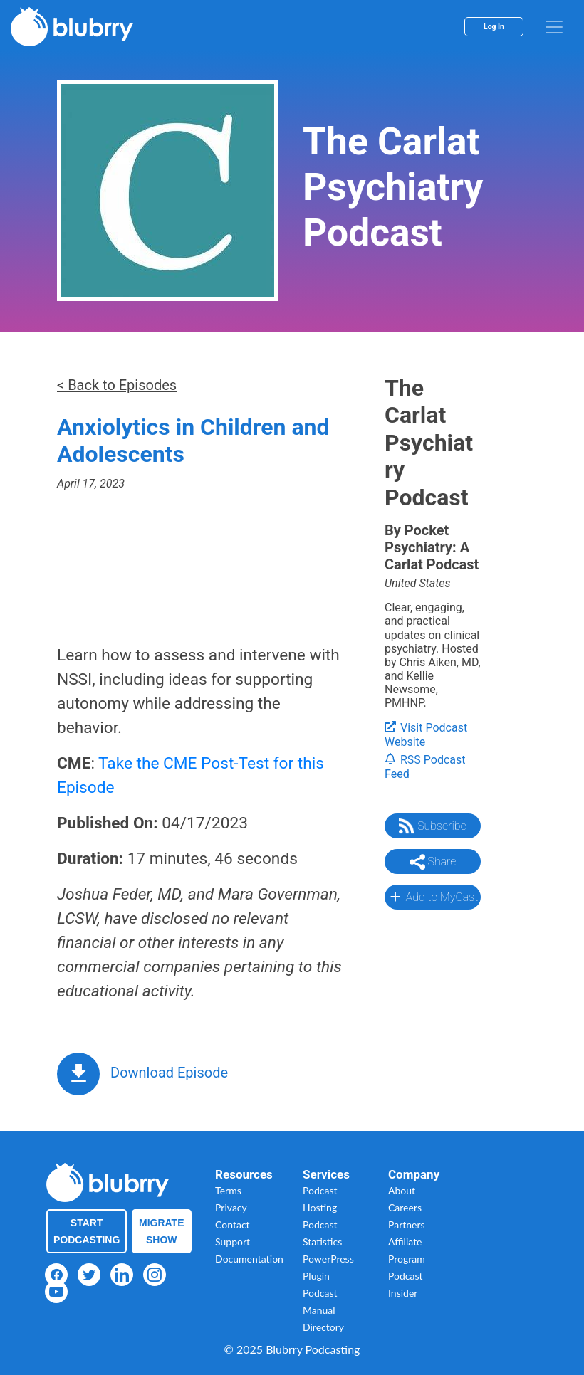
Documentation (249, 1259)
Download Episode (169, 1072)
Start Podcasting (86, 1231)
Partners (406, 1224)
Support (232, 1242)
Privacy (231, 1207)
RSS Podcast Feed (425, 767)
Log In (494, 26)
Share (433, 862)
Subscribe (432, 826)
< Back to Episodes (117, 385)
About (401, 1190)
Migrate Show (161, 1231)
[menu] (554, 27)
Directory (323, 1327)
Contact (232, 1224)
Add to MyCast (432, 897)
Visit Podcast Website (426, 735)
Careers (405, 1207)
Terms (228, 1190)
